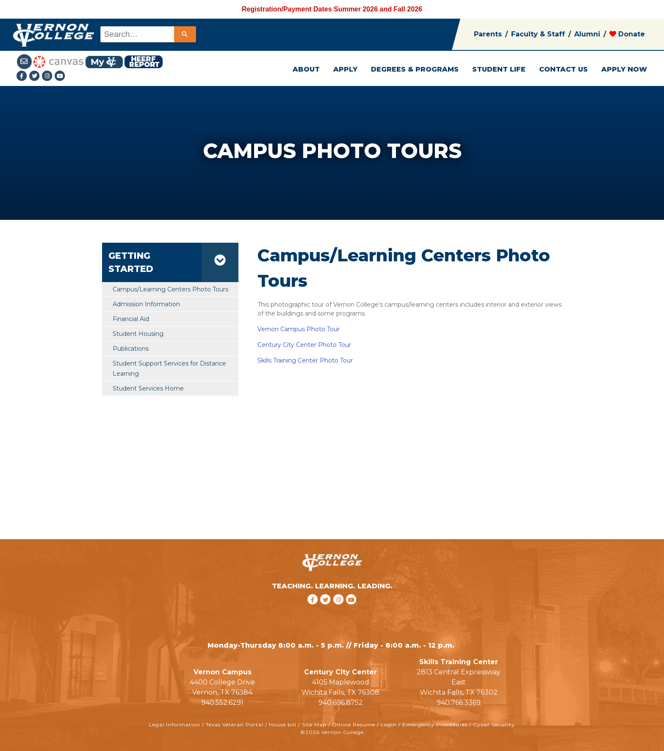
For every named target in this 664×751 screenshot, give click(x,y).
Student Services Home (148, 388)
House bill (282, 724)
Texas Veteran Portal (234, 724)
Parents (488, 34)
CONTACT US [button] (563, 69)
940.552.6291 (222, 702)
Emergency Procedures (435, 724)
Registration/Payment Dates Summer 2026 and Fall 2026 (332, 9)
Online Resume (353, 724)
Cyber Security (494, 724)
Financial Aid (131, 319)
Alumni (587, 34)
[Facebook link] (23, 76)
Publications (131, 348)
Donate (627, 34)
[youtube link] (60, 76)
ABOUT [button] (306, 69)
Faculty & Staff (538, 34)
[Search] (185, 34)
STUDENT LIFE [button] (499, 69)
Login (389, 724)
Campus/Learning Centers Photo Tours (170, 289)
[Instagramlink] (48, 76)
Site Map (314, 724)
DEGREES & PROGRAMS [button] (415, 69)
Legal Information (174, 724)
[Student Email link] (25, 61)
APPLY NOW (624, 69)
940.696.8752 (340, 702)
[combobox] (147, 34)
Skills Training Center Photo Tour (305, 360)
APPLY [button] (345, 69)
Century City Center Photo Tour (304, 345)
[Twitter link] (35, 76)
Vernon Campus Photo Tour (298, 329)
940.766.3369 (459, 702)
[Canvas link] (58, 61)
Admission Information (146, 304)
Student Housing (138, 334)
